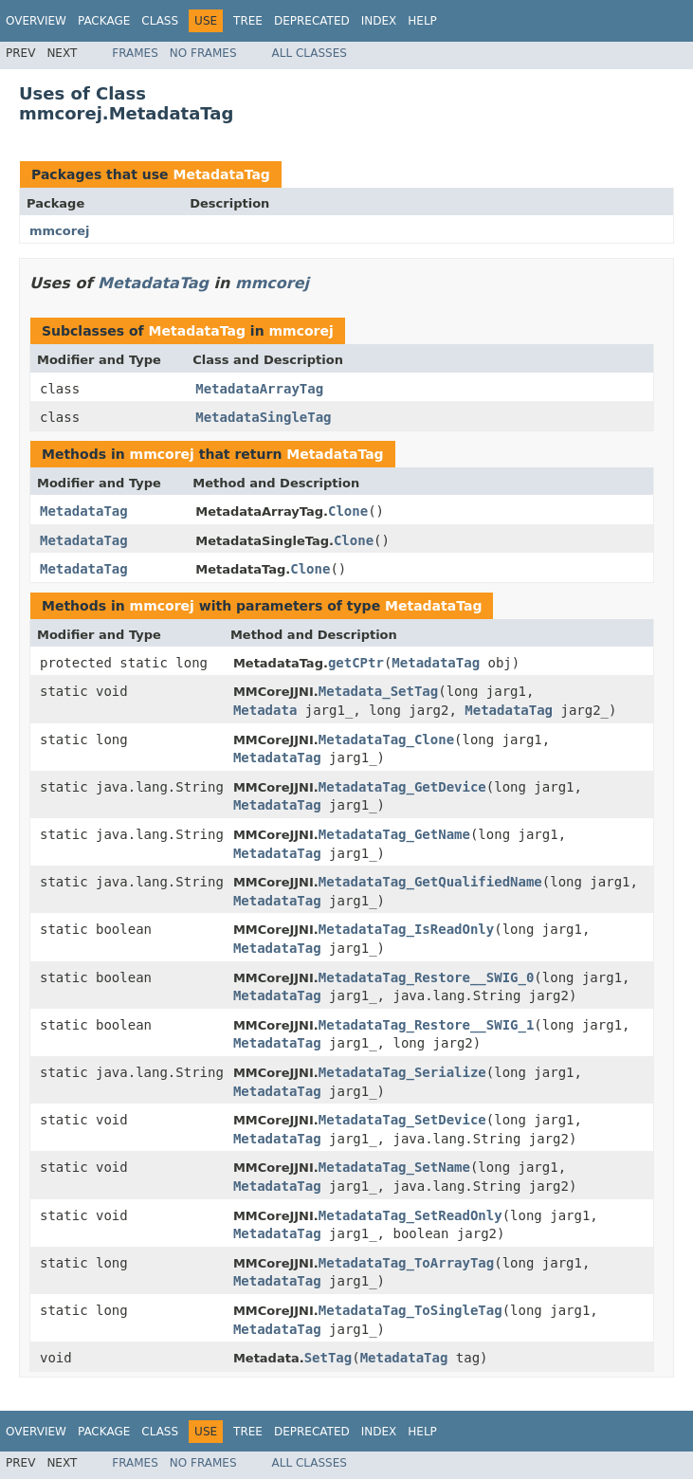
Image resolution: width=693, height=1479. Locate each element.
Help (422, 20)
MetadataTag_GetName (394, 834)
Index (379, 20)
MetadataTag (221, 174)
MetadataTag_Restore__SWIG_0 (427, 977)
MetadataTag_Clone (386, 739)
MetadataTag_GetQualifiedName (430, 881)
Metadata (265, 710)
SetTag (328, 1357)
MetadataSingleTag (263, 417)
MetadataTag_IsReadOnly (406, 929)
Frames (135, 53)
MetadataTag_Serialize (402, 1072)
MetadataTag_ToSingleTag (410, 1310)
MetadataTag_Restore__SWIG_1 (427, 1024)
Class (159, 20)
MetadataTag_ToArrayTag (406, 1262)
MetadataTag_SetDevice (402, 1119)
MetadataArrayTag (259, 388)
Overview (36, 20)
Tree (248, 20)
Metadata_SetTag (378, 691)
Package (104, 20)
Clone (348, 511)
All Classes (309, 53)
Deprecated (312, 20)
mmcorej (59, 231)
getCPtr (356, 662)
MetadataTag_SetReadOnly (410, 1215)
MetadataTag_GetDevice (402, 786)
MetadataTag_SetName (394, 1167)
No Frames (203, 53)
